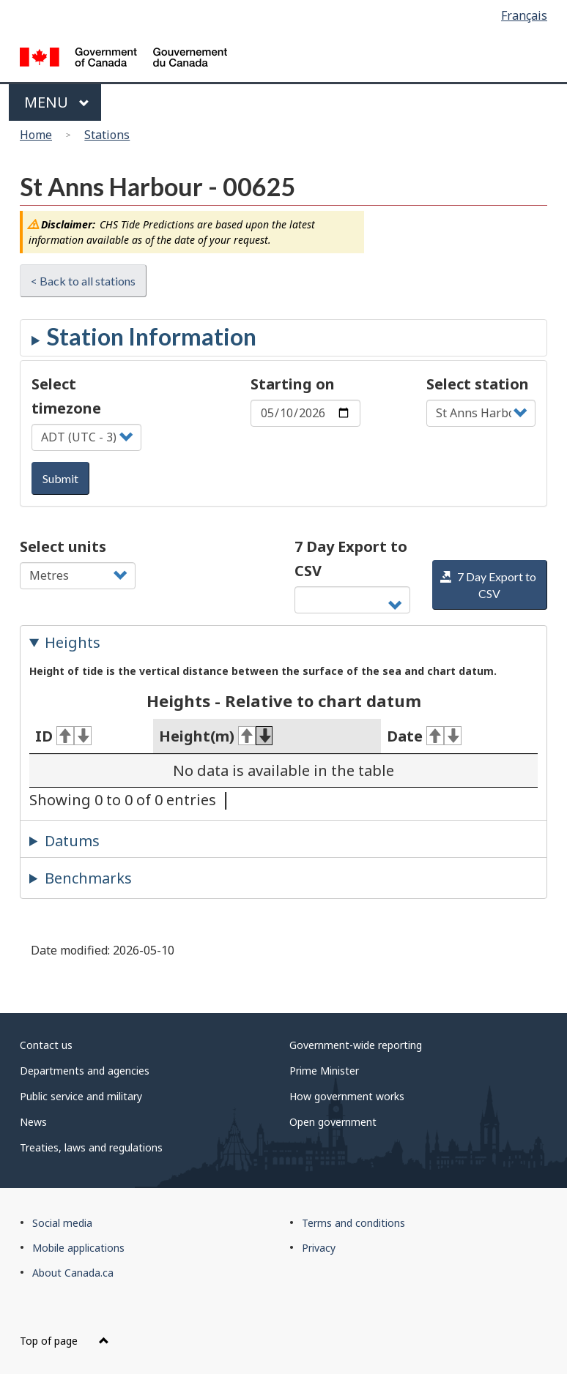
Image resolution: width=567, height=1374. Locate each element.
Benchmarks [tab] (88, 878)
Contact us (46, 1045)
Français (524, 15)
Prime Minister (324, 1071)
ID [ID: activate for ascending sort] (63, 736)
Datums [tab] (72, 841)
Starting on (293, 384)
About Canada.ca (73, 1273)
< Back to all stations (83, 281)
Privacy (319, 1248)
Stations (107, 135)
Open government (333, 1122)
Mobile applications (78, 1248)
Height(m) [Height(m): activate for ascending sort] (216, 736)
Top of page (64, 1341)
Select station (477, 384)
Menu (56, 102)
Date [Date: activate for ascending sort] (424, 736)
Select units (63, 546)
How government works (346, 1096)
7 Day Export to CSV (350, 558)
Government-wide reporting (355, 1045)
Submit (60, 478)
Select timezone (66, 396)
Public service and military (81, 1096)
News (33, 1122)
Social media (62, 1223)
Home (36, 135)
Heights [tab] (72, 642)
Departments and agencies (84, 1071)
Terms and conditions (353, 1223)
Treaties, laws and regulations (91, 1147)
